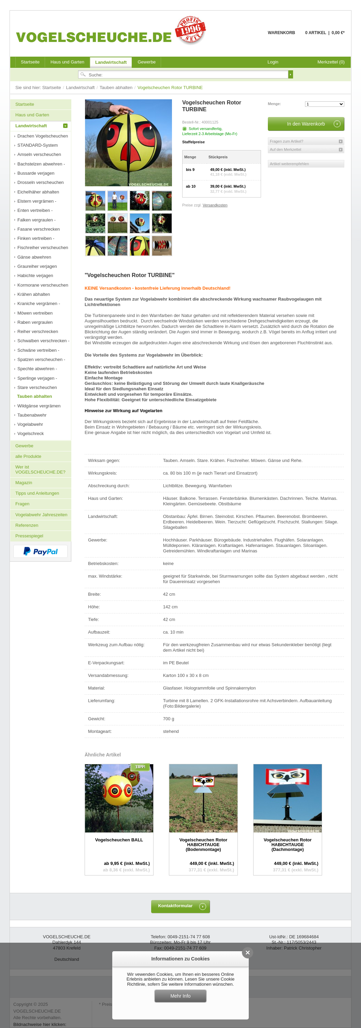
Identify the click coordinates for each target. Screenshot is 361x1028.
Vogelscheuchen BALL (119, 839)
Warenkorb (251, 37)
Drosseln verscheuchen (40, 182)
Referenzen (26, 525)
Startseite (52, 87)
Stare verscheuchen (37, 387)
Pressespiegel (29, 535)
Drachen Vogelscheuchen (42, 136)
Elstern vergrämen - (36, 201)
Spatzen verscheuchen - (41, 359)
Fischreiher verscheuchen (42, 247)
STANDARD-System (37, 145)
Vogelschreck (30, 433)
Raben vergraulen (35, 322)
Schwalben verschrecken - (43, 340)
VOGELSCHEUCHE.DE (112, 30)
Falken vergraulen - (36, 219)
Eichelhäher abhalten (38, 191)
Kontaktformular (175, 905)
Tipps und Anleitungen (37, 493)
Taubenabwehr (31, 415)
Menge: (274, 104)
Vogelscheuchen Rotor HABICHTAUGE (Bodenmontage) (203, 844)
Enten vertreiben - (35, 210)
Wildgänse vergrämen (38, 405)
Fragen (22, 503)
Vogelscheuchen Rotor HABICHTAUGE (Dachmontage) (288, 844)
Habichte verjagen (35, 275)
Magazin (23, 482)
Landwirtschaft (111, 62)
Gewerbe (147, 61)
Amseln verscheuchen (39, 154)
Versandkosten (215, 205)
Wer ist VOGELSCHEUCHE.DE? (40, 469)
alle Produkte (28, 456)
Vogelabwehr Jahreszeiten (41, 514)
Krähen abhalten (33, 294)
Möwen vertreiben (35, 313)
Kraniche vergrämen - (38, 303)
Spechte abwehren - (37, 368)
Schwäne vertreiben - (38, 350)
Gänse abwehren (34, 257)
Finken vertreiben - (35, 238)
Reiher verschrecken (37, 331)
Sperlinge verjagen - (37, 378)
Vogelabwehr (30, 424)
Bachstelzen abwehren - (41, 163)
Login (273, 61)
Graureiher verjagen (37, 266)
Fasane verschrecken (38, 229)
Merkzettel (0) (331, 61)
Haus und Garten (67, 61)
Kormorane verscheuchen (42, 285)
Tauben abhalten (117, 87)
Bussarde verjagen (35, 173)
